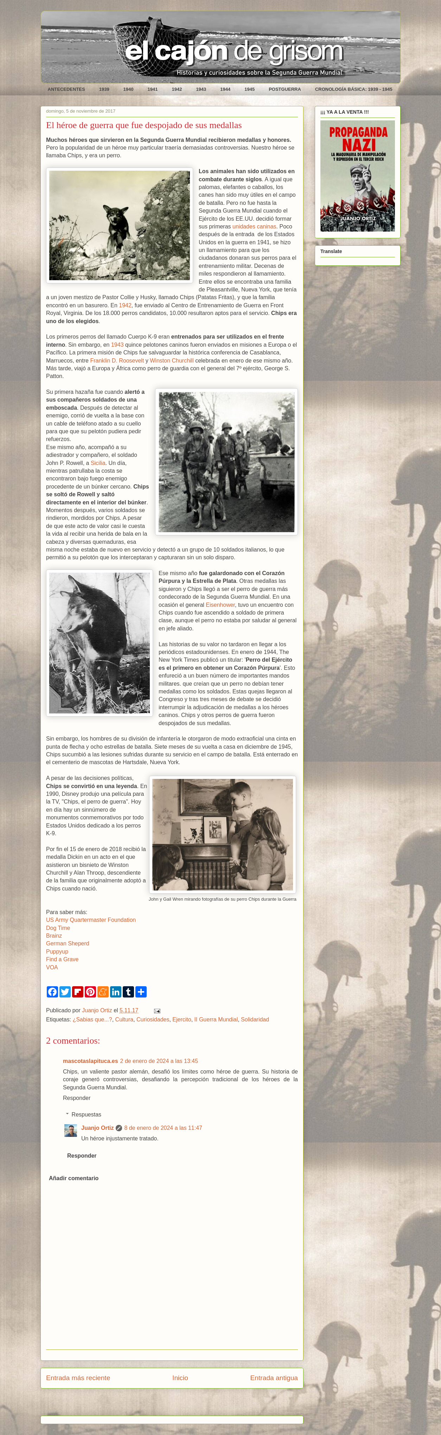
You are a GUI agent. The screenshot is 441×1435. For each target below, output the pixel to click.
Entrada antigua (274, 1377)
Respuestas (87, 1115)
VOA (52, 967)
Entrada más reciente (78, 1377)
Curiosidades (152, 1019)
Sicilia (98, 463)
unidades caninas (254, 226)
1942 (177, 89)
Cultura (124, 1019)
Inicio (180, 1377)
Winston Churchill (171, 361)
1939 (104, 89)
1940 (128, 89)
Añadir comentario (73, 1178)
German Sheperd (67, 943)
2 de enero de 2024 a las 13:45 (159, 1061)
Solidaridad (255, 1019)
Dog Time (58, 928)
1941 (153, 89)
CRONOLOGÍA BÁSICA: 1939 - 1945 (353, 89)
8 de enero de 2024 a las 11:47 (163, 1128)
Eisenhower (220, 605)
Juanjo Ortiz (97, 1128)
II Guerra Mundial (216, 1019)
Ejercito (181, 1019)
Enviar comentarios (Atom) (189, 1405)
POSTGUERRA (285, 89)
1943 (201, 89)
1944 (225, 89)
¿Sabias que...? (92, 1019)
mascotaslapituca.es (90, 1061)
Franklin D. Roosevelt (117, 361)
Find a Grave (62, 959)
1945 (249, 89)
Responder (76, 1098)
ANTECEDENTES (66, 89)
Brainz (54, 936)
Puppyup (57, 952)
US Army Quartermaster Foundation (91, 920)
